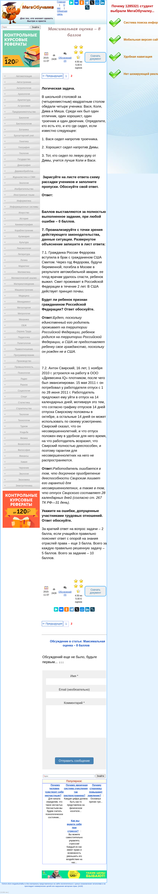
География (24, 147)
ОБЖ (24, 325)
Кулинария (24, 236)
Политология (24, 343)
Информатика (24, 201)
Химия (24, 462)
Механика (24, 319)
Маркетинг (24, 266)
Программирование (24, 355)
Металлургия (24, 307)
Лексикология (24, 248)
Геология (24, 153)
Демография (24, 165)
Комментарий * (74, 702)
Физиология (24, 444)
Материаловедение (24, 284)
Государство (24, 159)
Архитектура (23, 100)
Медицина (24, 295)
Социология (24, 390)
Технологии (24, 420)
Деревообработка (24, 171)
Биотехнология (24, 123)
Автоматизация (24, 76)
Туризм (24, 426)
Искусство (24, 212)
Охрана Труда (24, 331)
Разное (24, 384)
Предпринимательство (24, 112)
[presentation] (74, 749)
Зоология (24, 183)
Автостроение (24, 82)
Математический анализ (24, 278)
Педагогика (24, 337)
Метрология (24, 313)
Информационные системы (24, 206)
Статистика (24, 402)
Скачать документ (95, 57)
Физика (24, 438)
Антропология (24, 88)
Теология (24, 414)
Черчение (24, 468)
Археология (24, 94)
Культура (24, 242)
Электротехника (24, 485)
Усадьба (24, 432)
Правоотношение (24, 349)
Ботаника (24, 129)
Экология (24, 473)
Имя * (74, 676)
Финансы (24, 456)
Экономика (24, 479)
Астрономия (24, 106)
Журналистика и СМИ (24, 177)
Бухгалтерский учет (24, 135)
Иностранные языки (24, 195)
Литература (24, 254)
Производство (24, 361)
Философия (24, 450)
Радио (24, 379)
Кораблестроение (24, 230)
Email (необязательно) (74, 689)
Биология (24, 117)
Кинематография (24, 224)
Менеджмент (24, 301)
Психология (24, 373)
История (24, 218)
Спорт (24, 396)
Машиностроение (24, 290)
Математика (24, 272)
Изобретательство (23, 189)
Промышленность (24, 367)
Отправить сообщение (74, 760)
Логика (23, 260)
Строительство (24, 408)
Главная (61, 2)
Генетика (24, 141)
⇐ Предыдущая (52, 75)
